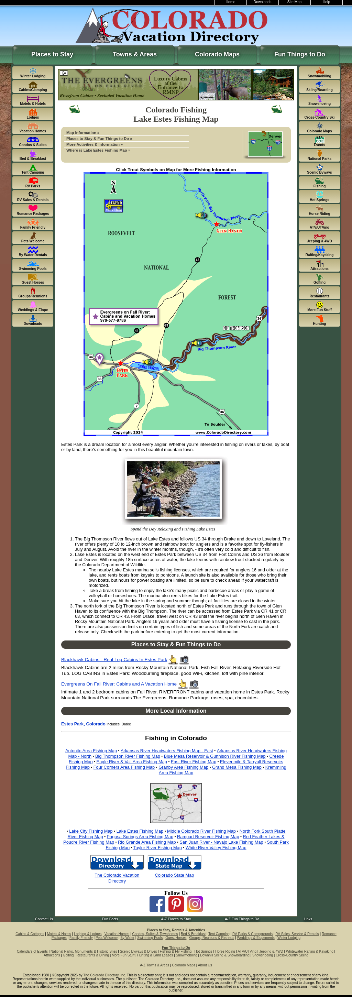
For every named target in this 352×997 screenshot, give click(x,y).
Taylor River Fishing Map (157, 847)
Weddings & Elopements (255, 938)
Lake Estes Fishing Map (140, 831)
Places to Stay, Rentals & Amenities (176, 930)
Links (308, 919)
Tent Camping (219, 934)
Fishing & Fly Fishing (176, 951)
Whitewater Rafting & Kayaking (309, 951)
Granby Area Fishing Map (183, 767)
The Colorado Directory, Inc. (104, 975)
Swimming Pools (150, 938)
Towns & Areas (135, 54)
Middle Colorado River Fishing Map (201, 831)
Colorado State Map (174, 875)
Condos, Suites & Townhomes (155, 934)
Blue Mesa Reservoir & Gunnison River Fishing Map (215, 756)
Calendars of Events (32, 951)
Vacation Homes (117, 934)
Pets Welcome (107, 938)
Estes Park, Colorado (83, 723)
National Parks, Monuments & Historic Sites (84, 951)
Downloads (263, 2)
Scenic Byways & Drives (138, 951)
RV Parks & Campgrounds (252, 934)
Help (326, 2)
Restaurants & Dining (93, 955)
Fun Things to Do (299, 54)
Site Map (294, 2)
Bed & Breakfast (193, 934)
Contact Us (44, 919)
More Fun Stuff (123, 955)
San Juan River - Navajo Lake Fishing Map (221, 842)
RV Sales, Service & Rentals (297, 934)
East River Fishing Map (193, 761)
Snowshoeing (262, 955)
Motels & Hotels (59, 934)
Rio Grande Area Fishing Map (147, 842)
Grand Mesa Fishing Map (237, 767)
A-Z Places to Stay (176, 919)
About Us (205, 965)
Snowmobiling (186, 955)
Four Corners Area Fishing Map (124, 767)
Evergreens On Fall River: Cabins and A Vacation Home (119, 684)
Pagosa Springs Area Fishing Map (140, 836)
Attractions (52, 955)
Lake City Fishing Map (91, 831)
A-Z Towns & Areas (154, 965)
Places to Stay (52, 54)
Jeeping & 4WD (271, 951)
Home (230, 2)
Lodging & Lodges (88, 934)
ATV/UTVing (247, 951)
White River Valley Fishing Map (216, 847)
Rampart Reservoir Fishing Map (208, 836)
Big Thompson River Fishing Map (127, 756)
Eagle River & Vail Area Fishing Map (132, 761)
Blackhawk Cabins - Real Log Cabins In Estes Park (114, 659)
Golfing (68, 955)
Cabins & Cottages (29, 934)
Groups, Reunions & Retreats (211, 938)
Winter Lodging (288, 938)
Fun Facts (110, 919)
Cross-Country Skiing (292, 955)
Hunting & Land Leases (155, 955)
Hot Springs (203, 951)
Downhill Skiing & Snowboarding (225, 955)
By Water (127, 938)
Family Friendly (81, 938)
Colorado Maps (217, 54)
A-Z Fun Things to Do (242, 919)
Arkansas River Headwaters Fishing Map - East (167, 750)
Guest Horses (175, 938)
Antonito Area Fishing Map (91, 750)
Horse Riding (225, 951)
